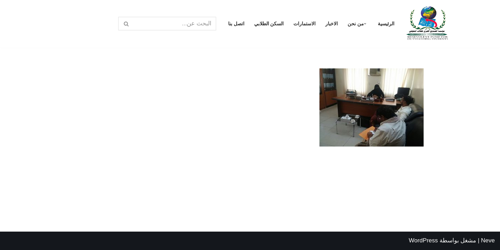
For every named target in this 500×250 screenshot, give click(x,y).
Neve (488, 240)
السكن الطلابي (269, 23)
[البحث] (175, 24)
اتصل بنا (236, 23)
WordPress (423, 240)
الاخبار (331, 23)
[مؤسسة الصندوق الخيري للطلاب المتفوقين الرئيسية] (427, 23)
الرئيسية (386, 23)
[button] (365, 24)
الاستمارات (304, 23)
